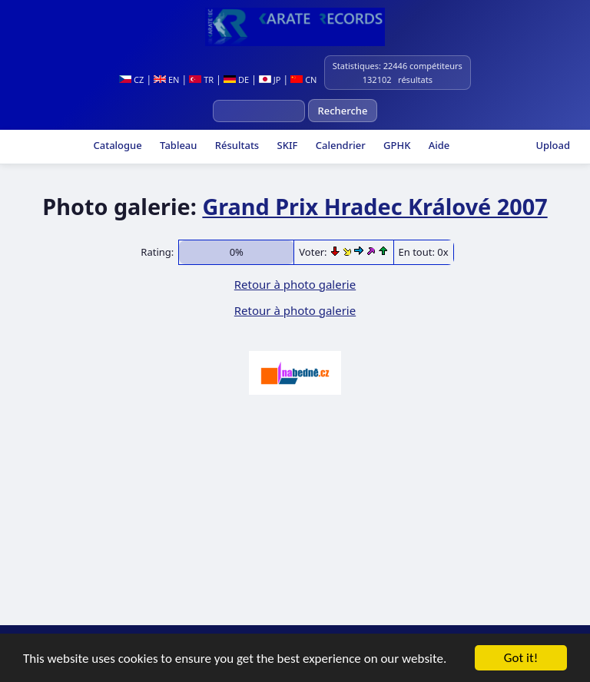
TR (201, 79)
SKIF (285, 145)
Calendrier (339, 145)
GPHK (396, 145)
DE (236, 79)
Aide (437, 145)
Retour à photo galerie (295, 284)
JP (270, 79)
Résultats (235, 145)
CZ (131, 79)
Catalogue (116, 145)
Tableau (177, 145)
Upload (552, 145)
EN (166, 79)
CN (303, 79)
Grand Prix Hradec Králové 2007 (374, 206)
